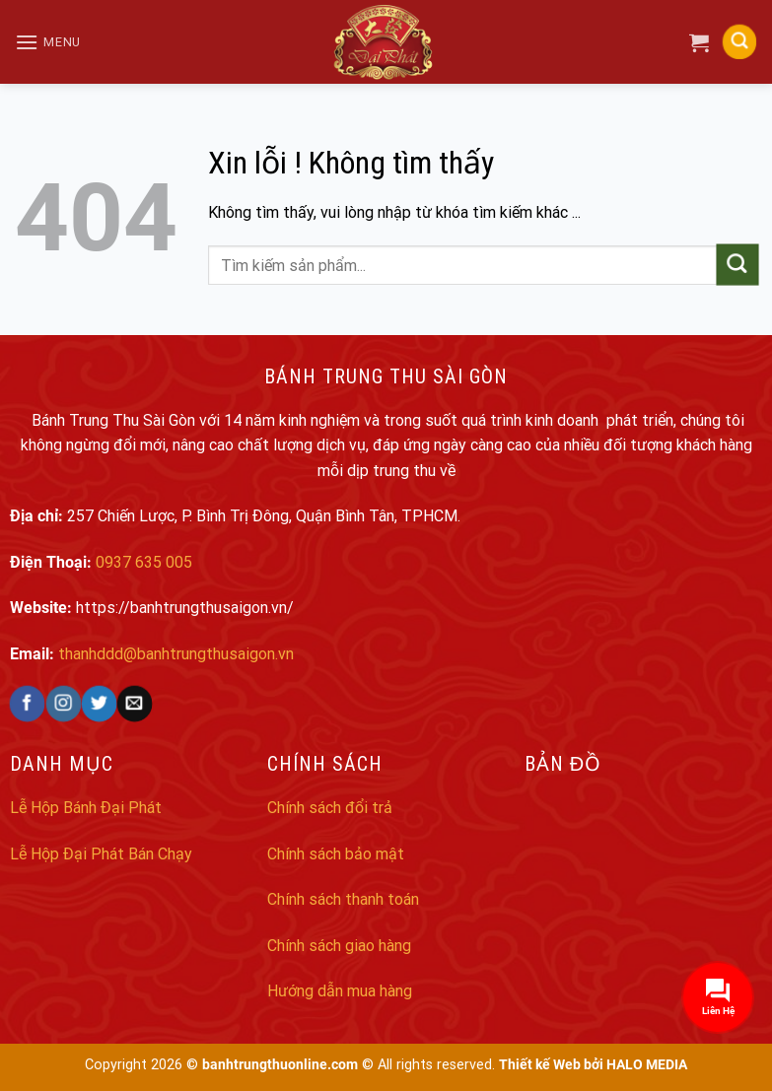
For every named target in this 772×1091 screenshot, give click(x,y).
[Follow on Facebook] (27, 703)
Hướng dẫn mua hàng (339, 991)
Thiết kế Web (540, 1065)
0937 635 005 (144, 562)
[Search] (739, 42)
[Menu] (48, 42)
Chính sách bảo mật (335, 854)
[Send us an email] (134, 703)
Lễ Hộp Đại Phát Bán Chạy (101, 854)
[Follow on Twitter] (99, 703)
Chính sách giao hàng (339, 945)
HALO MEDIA (646, 1065)
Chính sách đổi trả (329, 807)
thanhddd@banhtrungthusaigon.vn (176, 654)
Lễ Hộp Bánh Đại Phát (86, 807)
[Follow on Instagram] (63, 703)
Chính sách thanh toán (343, 899)
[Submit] (737, 264)
